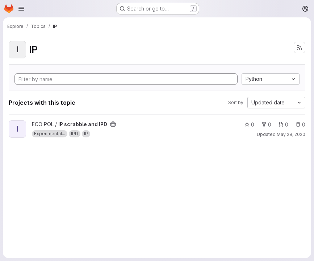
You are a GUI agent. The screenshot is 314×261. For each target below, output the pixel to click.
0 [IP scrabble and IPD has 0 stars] (249, 124)
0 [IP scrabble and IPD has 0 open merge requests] (283, 124)
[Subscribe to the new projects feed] (299, 47)
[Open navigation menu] (21, 8)
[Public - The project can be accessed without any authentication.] (113, 124)
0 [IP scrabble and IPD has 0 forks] (266, 124)
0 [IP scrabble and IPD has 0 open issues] (300, 124)
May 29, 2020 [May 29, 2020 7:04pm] (291, 134)
